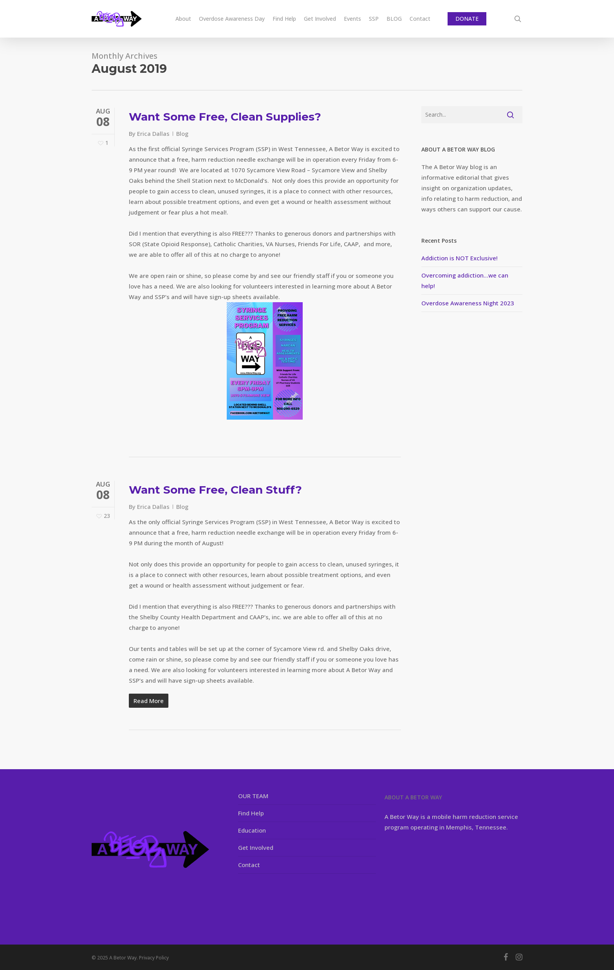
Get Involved (255, 847)
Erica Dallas (153, 133)
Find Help (251, 813)
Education (252, 830)
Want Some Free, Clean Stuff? (215, 489)
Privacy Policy (154, 957)
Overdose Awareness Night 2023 (467, 303)
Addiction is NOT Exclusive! (459, 258)
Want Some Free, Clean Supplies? (225, 116)
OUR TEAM (253, 796)
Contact (249, 865)
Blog (182, 133)
